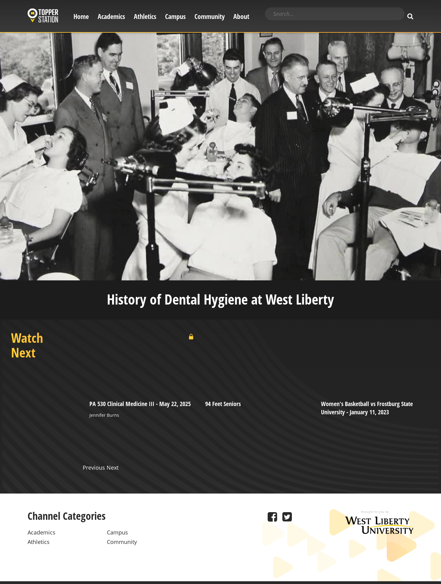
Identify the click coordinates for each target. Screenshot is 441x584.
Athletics (145, 16)
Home (81, 16)
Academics (111, 16)
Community (209, 16)
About (241, 16)
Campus (175, 16)
